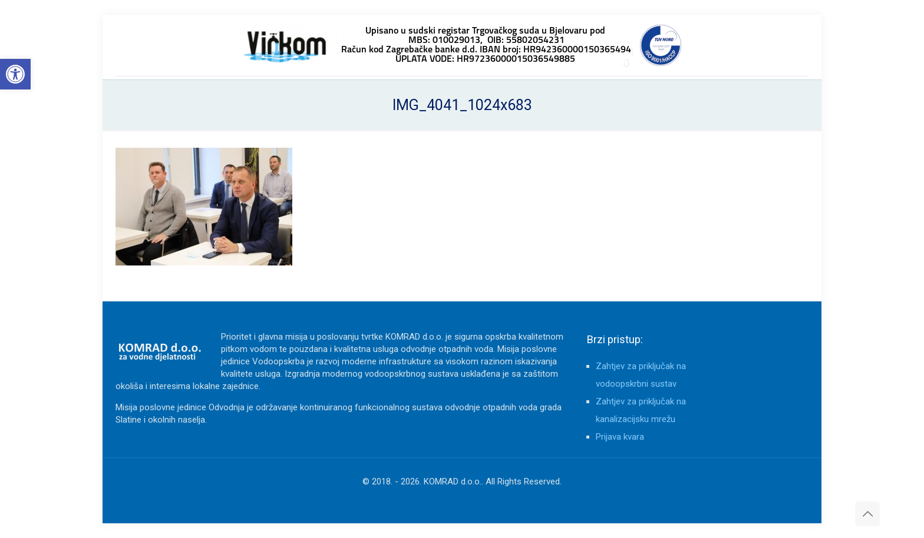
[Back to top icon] (867, 514)
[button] (15, 74)
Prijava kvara (620, 436)
